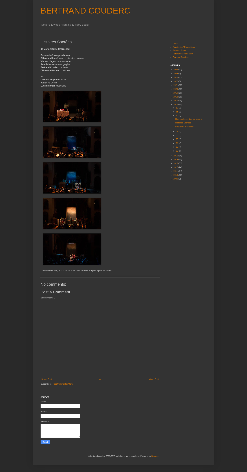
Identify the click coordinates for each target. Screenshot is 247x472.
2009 (175, 179)
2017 (175, 100)
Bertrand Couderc (181, 57)
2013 (175, 163)
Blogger (154, 456)
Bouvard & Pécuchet (184, 127)
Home (100, 379)
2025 (175, 69)
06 (177, 135)
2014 (175, 159)
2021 (175, 85)
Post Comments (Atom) (63, 384)
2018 (175, 97)
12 (177, 108)
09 (177, 131)
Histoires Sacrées (183, 123)
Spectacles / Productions (184, 47)
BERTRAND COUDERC (85, 10)
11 (177, 112)
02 (177, 151)
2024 (175, 73)
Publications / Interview (183, 54)
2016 (175, 104)
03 (177, 147)
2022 (175, 81)
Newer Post (46, 379)
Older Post (154, 379)
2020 (175, 89)
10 (177, 115)
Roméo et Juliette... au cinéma (188, 119)
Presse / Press (179, 50)
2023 (175, 77)
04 (177, 143)
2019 (175, 93)
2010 (175, 175)
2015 (175, 156)
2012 (175, 167)
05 (177, 139)
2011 (175, 171)
